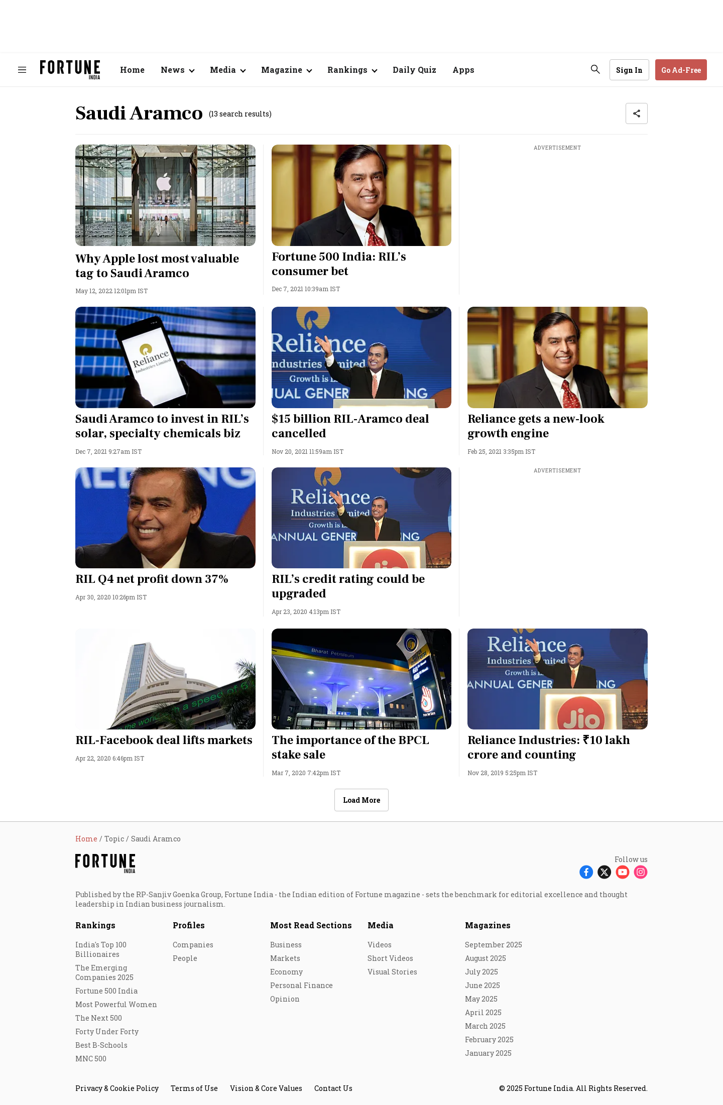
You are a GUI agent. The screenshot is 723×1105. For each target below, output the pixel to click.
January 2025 (488, 1053)
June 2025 (482, 985)
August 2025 (485, 958)
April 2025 (483, 1012)
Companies (193, 944)
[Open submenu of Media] (227, 69)
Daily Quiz (414, 69)
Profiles (189, 925)
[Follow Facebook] (586, 872)
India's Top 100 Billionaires (101, 949)
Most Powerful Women (116, 1004)
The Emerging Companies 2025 (104, 972)
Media (381, 925)
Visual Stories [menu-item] (392, 971)
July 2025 (481, 971)
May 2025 (481, 999)
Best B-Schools (101, 1045)
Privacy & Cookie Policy (117, 1088)
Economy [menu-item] (286, 971)
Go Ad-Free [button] (681, 70)
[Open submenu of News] (177, 69)
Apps (463, 69)
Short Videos (390, 958)
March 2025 (485, 1026)
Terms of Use (194, 1088)
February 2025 (489, 1039)
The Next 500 (98, 1018)
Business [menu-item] (286, 944)
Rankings (347, 69)
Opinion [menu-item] (285, 999)
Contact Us (333, 1088)
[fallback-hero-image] (165, 195)
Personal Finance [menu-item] (301, 985)
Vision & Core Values (266, 1088)
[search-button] (595, 69)
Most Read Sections (311, 925)
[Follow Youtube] (623, 872)
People (185, 958)
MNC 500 (90, 1058)
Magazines (488, 925)
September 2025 (493, 944)
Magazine (281, 69)
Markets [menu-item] (285, 958)
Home (132, 69)
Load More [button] (361, 800)
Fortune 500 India (106, 991)
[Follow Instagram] (641, 872)
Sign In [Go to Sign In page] (629, 70)
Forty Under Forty (107, 1031)
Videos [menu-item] (380, 944)
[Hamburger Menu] (22, 70)
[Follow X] (604, 872)
